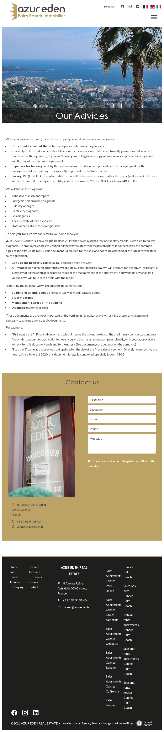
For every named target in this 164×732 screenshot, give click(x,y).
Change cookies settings (117, 723)
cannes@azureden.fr (30, 526)
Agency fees (89, 723)
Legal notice (69, 723)
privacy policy (137, 461)
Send (107, 477)
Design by (144, 723)
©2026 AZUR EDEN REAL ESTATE (34, 723)
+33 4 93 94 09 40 (28, 521)
